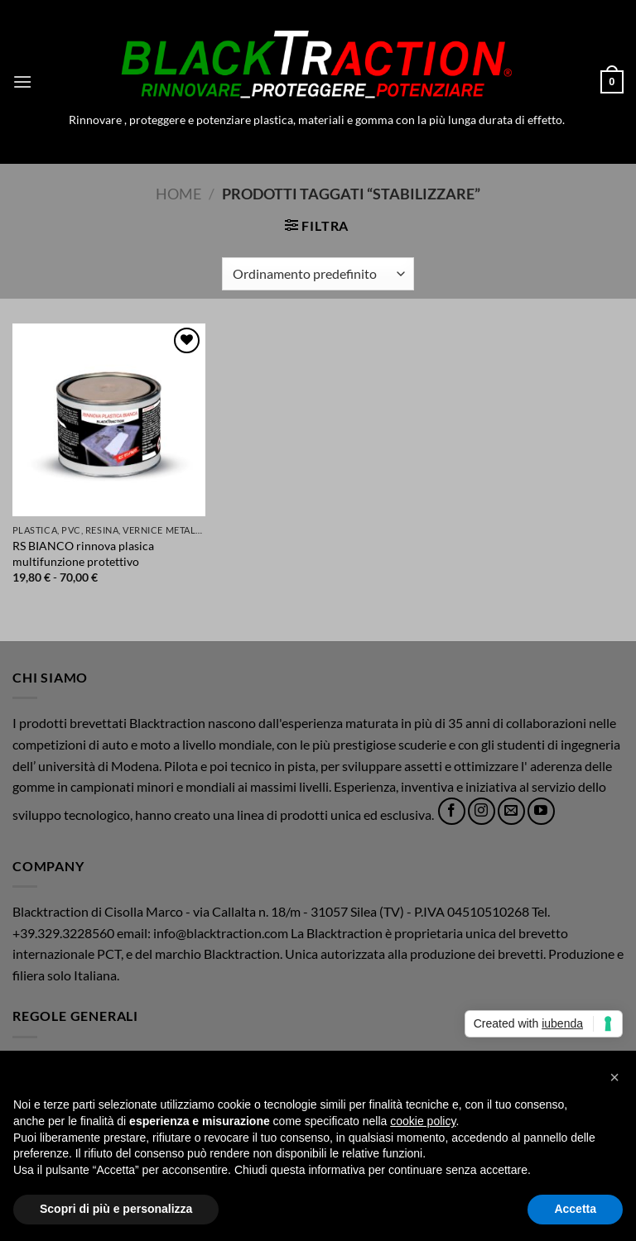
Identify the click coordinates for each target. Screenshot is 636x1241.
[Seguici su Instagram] (481, 811)
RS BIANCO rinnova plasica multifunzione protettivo (83, 553)
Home (178, 193)
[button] (22, 81)
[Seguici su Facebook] (451, 811)
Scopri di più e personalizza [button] (116, 1208)
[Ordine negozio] (317, 273)
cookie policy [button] (422, 1121)
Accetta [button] (575, 1208)
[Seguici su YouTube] (541, 811)
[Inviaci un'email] (511, 811)
